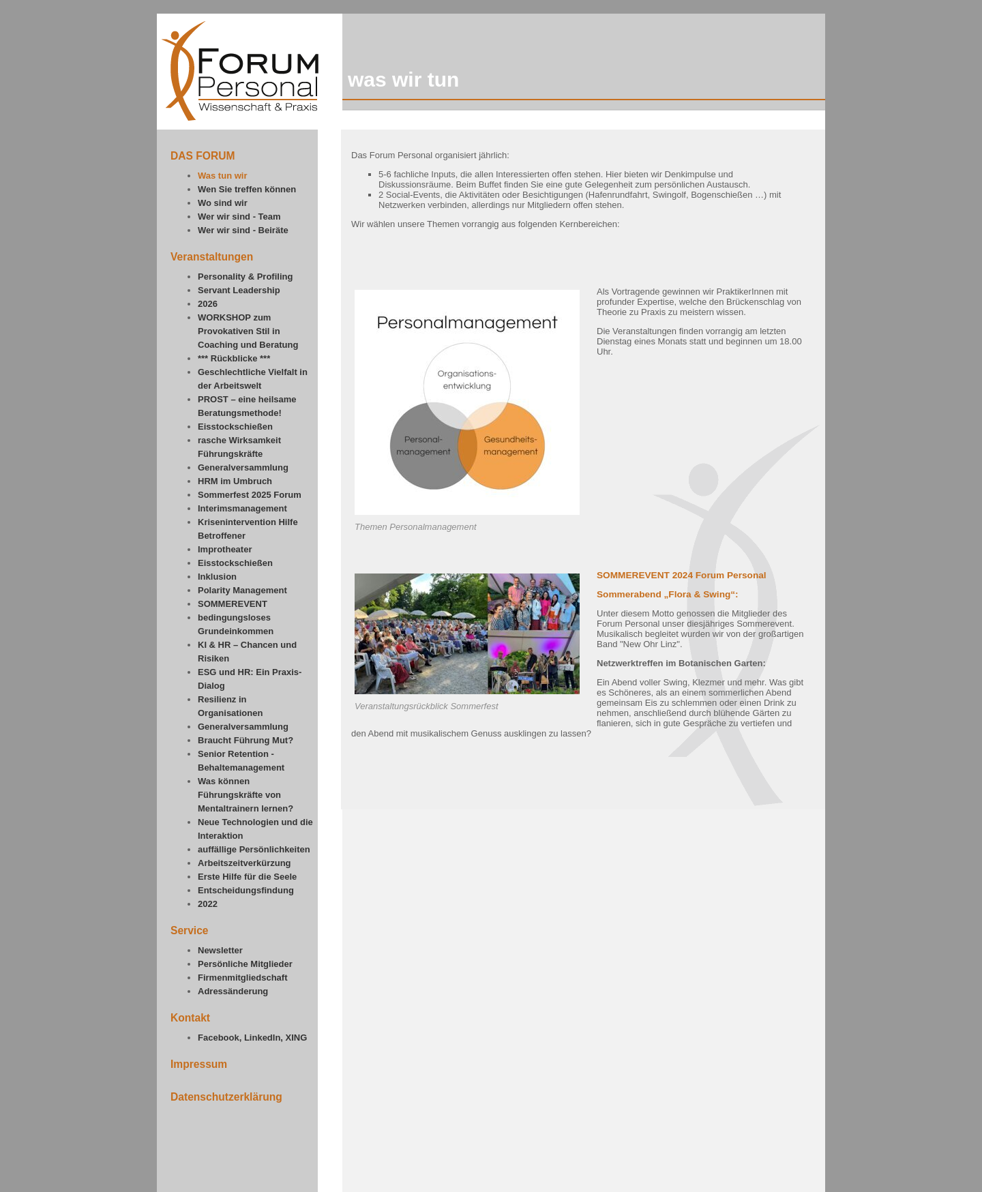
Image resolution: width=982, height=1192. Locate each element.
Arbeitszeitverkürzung (244, 863)
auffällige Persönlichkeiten (254, 849)
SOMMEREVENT (232, 604)
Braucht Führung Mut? (245, 740)
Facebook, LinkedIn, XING (252, 1037)
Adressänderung (233, 991)
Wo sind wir (223, 203)
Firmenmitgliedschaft (242, 977)
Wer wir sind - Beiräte (243, 230)
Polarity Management (242, 590)
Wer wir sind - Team (239, 216)
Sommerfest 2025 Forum (249, 495)
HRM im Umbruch (235, 481)
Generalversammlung (243, 467)
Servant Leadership (239, 290)
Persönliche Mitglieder (245, 964)
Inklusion (217, 576)
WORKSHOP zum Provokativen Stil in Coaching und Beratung (248, 331)
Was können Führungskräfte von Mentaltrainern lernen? (245, 795)
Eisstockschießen (235, 426)
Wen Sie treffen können (247, 189)
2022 (208, 904)
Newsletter (220, 950)
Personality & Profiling (245, 276)
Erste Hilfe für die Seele (247, 876)
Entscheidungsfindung (246, 890)
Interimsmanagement (242, 508)
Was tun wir (222, 175)
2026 (208, 304)
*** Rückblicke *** (234, 358)
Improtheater (225, 549)
